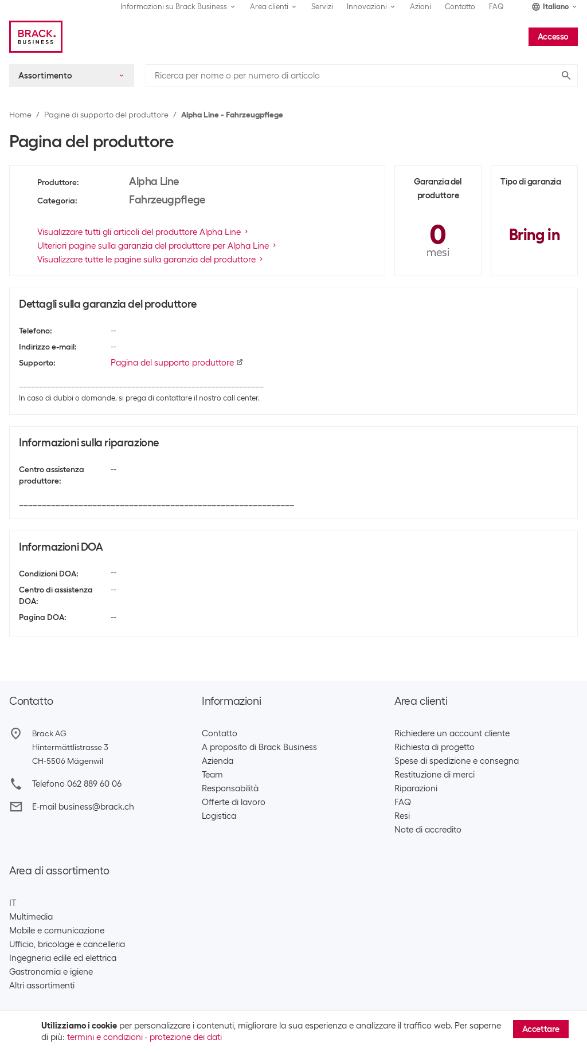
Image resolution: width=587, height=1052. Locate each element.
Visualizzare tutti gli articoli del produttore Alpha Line (143, 232)
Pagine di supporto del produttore (106, 114)
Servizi (322, 6)
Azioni (420, 6)
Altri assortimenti (42, 985)
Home (20, 114)
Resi (402, 816)
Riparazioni (415, 788)
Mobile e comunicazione (56, 930)
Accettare (540, 1029)
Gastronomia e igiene (51, 972)
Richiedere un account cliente (452, 733)
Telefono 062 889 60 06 (77, 784)
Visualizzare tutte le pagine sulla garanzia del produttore (151, 259)
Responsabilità (230, 788)
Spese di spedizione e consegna (456, 761)
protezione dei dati (186, 1037)
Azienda (217, 761)
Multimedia (31, 917)
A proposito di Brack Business (259, 747)
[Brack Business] (35, 37)
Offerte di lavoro (233, 802)
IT (12, 903)
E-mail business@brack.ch (83, 807)
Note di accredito (427, 830)
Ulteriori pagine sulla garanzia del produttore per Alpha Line (157, 246)
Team (212, 775)
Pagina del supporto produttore (177, 362)
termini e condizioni (105, 1037)
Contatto (460, 6)
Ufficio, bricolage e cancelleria (67, 944)
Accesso (553, 37)
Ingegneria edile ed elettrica (62, 958)
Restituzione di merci (434, 775)
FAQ (496, 6)
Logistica (219, 816)
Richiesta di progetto (434, 747)
